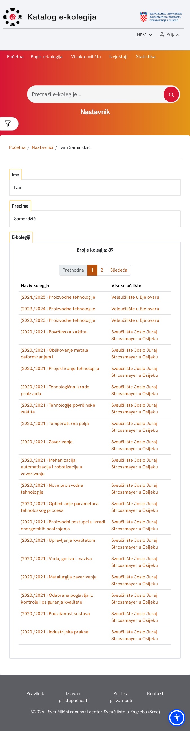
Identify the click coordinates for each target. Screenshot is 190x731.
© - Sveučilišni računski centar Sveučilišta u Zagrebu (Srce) (95, 712)
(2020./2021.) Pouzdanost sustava (55, 613)
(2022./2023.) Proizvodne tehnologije (58, 320)
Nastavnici (42, 147)
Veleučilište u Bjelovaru (135, 297)
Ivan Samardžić (74, 147)
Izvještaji (118, 57)
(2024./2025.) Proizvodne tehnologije (58, 297)
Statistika (146, 57)
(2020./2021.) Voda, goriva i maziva (56, 559)
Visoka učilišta (86, 57)
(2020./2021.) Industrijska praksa (55, 632)
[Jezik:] (145, 35)
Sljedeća (118, 270)
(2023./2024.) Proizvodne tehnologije (58, 309)
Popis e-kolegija (47, 57)
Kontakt (155, 694)
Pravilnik (35, 694)
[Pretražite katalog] (171, 94)
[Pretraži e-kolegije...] (103, 94)
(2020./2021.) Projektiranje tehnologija (60, 368)
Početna (15, 57)
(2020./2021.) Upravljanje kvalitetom (58, 540)
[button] (169, 35)
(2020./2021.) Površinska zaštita (54, 332)
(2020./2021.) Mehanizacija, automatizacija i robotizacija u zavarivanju (51, 467)
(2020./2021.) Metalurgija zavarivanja (59, 577)
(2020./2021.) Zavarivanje (47, 442)
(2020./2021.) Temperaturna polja (55, 423)
